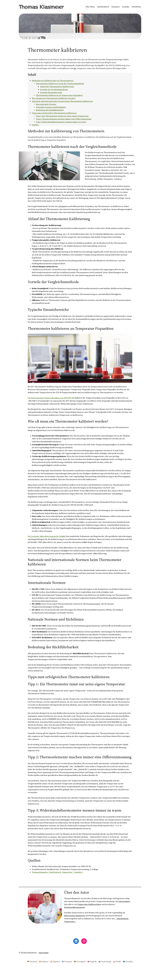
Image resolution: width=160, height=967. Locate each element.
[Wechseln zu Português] (79, 961)
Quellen (35, 124)
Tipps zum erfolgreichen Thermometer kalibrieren (54, 113)
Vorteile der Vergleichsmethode (54, 89)
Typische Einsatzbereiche (51, 92)
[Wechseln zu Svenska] (128, 961)
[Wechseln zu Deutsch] (32, 961)
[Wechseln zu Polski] (117, 961)
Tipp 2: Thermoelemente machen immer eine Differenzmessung (63, 119)
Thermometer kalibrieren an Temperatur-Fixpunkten (59, 95)
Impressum (43, 952)
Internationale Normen (46, 104)
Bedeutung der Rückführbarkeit (50, 110)
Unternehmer (124, 901)
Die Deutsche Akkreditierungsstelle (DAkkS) (47, 536)
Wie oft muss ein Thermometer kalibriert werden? (54, 98)
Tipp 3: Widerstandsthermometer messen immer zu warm (61, 122)
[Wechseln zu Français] (67, 961)
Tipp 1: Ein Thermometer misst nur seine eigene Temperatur (62, 116)
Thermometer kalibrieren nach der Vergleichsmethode (60, 83)
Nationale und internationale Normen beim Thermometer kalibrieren (62, 101)
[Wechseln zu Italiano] (43, 961)
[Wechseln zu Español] (55, 961)
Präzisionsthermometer (74, 907)
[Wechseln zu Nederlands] (105, 961)
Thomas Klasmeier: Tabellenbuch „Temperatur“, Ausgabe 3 (57, 872)
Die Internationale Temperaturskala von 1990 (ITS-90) (51, 398)
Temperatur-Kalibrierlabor (89, 904)
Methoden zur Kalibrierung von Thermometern (52, 80)
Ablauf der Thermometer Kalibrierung (57, 86)
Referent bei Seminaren (74, 915)
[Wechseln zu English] (92, 961)
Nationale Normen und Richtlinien (51, 107)
